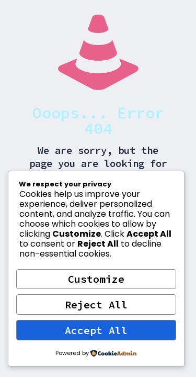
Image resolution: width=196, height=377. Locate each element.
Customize (96, 278)
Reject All (96, 304)
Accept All (96, 330)
